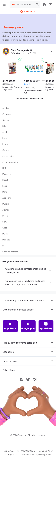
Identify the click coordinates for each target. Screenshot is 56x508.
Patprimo (6, 174)
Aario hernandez (10, 162)
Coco (4, 227)
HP (3, 245)
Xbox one (6, 197)
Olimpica (6, 114)
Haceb (5, 180)
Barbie (5, 191)
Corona (5, 150)
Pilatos (5, 203)
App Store (10, 326)
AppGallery (46, 326)
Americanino (8, 156)
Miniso (5, 144)
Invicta (5, 233)
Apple (5, 132)
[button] (28, 11)
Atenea (5, 209)
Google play (28, 326)
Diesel (5, 215)
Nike (4, 126)
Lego (4, 185)
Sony (4, 221)
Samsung (6, 120)
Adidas (5, 108)
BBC (4, 168)
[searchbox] (24, 4)
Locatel (5, 138)
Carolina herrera (10, 251)
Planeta (6, 239)
